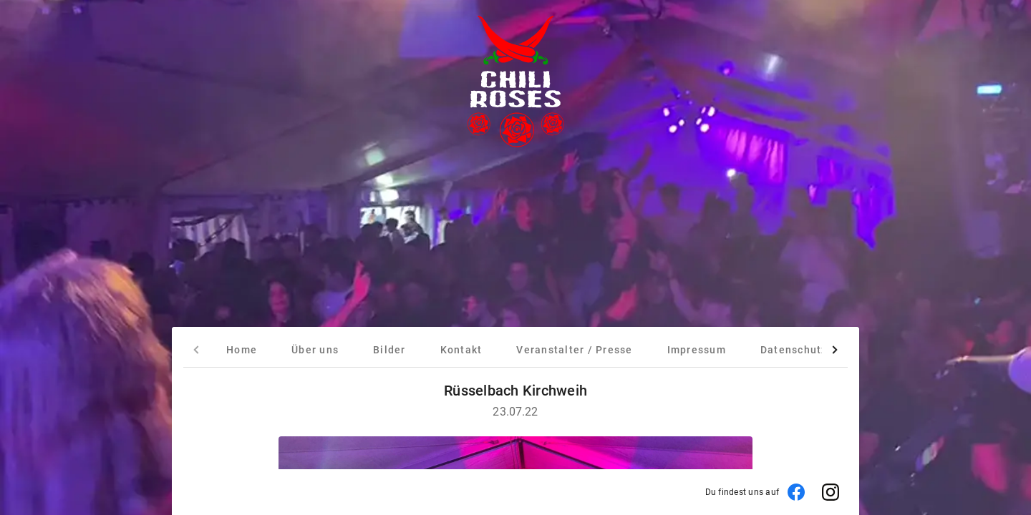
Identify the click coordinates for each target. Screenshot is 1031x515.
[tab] (241, 350)
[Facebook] (796, 492)
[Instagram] (830, 492)
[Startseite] (515, 83)
